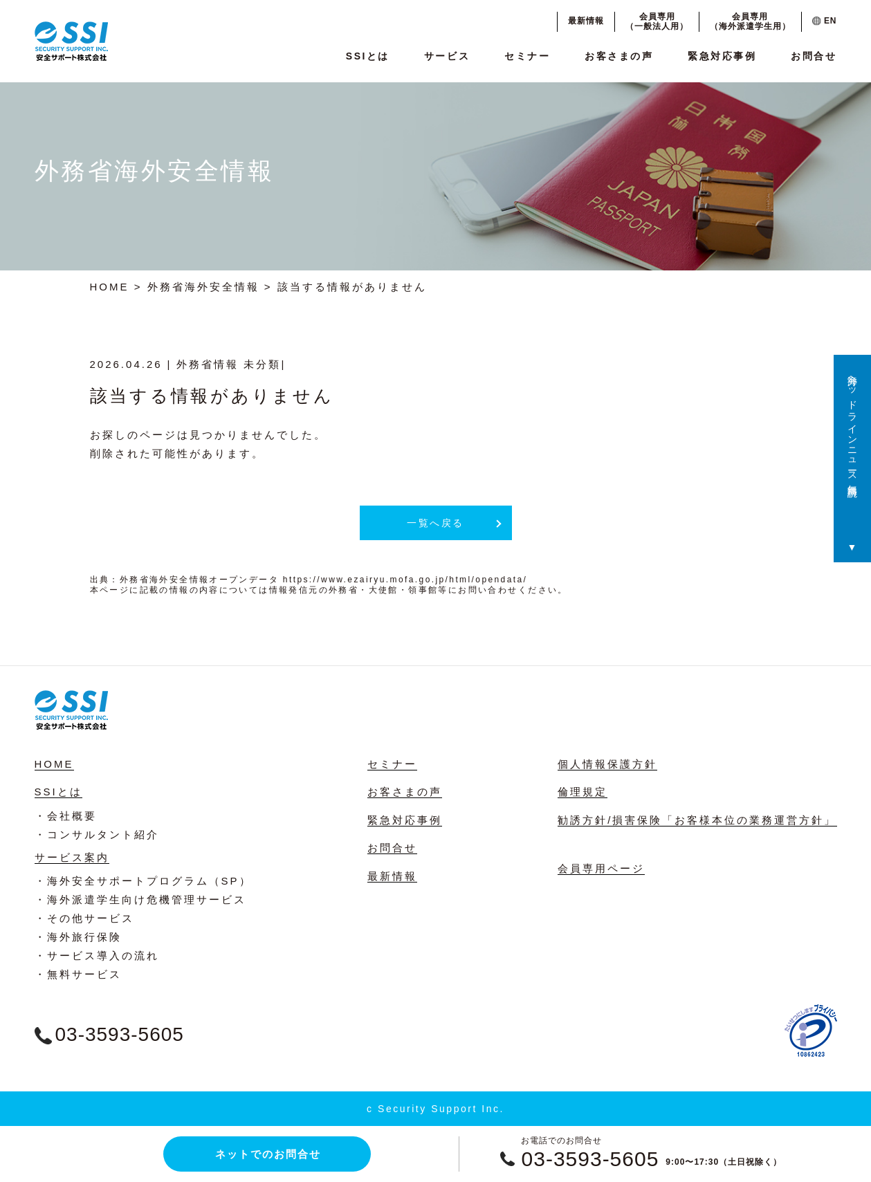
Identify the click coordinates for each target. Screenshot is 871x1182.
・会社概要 (66, 816)
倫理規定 (582, 791)
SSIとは (367, 56)
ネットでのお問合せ (268, 1154)
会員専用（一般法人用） (656, 21)
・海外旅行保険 (78, 937)
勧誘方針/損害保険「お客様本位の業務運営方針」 (697, 820)
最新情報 (586, 21)
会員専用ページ (601, 868)
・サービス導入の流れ (97, 955)
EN (824, 21)
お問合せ (813, 56)
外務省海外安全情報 (203, 287)
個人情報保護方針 (607, 764)
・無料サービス (78, 974)
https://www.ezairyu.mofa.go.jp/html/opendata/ (405, 579)
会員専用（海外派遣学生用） (750, 21)
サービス (447, 56)
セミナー (527, 56)
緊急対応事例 (722, 56)
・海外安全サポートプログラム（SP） (143, 881)
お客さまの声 (619, 56)
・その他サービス (84, 918)
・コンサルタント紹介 (97, 834)
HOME (109, 287)
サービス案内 (72, 857)
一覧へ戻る (435, 522)
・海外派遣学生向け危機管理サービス (140, 899)
